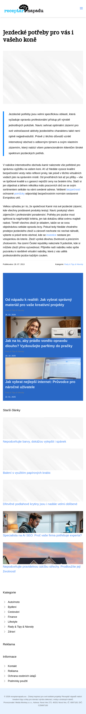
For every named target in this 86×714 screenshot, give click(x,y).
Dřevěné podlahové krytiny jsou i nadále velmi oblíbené (40, 504)
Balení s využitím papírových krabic (27, 472)
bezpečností (73, 189)
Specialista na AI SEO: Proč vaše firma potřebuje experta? (42, 535)
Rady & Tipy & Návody (73, 264)
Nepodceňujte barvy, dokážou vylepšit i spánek (34, 441)
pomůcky (19, 193)
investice (51, 235)
